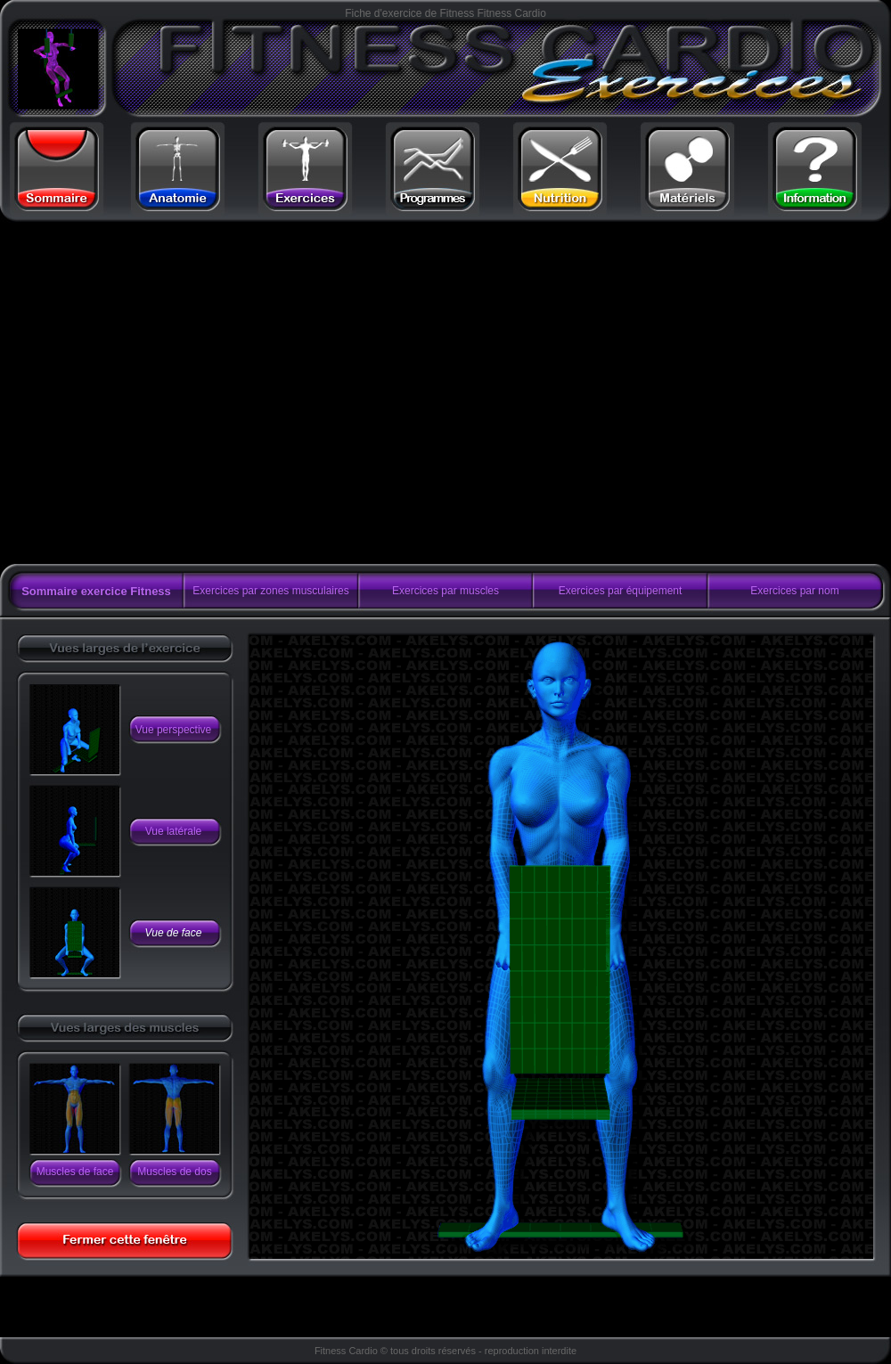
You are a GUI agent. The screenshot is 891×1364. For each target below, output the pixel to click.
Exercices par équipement (621, 590)
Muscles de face (75, 1171)
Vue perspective (173, 729)
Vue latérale (173, 831)
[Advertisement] (167, 393)
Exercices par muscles (445, 590)
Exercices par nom (794, 590)
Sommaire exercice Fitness (96, 591)
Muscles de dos (174, 1171)
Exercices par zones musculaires (270, 590)
